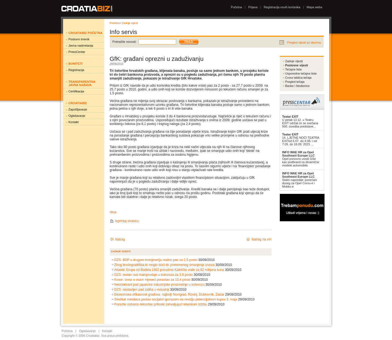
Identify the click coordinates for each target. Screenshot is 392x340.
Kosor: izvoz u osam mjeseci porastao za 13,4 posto (152, 280)
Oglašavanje (77, 115)
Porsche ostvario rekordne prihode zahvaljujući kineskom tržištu (160, 304)
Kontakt (74, 122)
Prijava (253, 7)
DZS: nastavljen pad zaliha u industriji (141, 289)
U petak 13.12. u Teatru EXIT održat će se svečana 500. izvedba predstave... (300, 121)
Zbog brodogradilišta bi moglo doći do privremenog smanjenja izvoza (164, 265)
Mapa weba (314, 7)
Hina (113, 212)
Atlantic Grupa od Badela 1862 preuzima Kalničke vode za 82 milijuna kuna (169, 270)
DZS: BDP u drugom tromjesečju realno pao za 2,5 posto (156, 260)
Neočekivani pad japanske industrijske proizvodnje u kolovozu (159, 285)
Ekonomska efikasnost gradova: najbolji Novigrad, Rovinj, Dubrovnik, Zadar (169, 294)
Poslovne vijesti (296, 65)
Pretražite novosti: (124, 41)
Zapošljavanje (78, 109)
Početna (236, 7)
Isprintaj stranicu (127, 221)
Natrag (120, 239)
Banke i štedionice (297, 85)
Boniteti (76, 63)
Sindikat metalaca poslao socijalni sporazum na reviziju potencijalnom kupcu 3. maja (175, 299)
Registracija (76, 70)
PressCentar (77, 51)
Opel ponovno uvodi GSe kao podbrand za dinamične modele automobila (300, 159)
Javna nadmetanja (81, 45)
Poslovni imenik (79, 39)
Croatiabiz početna (86, 33)
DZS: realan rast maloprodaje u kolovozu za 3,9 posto (153, 275)
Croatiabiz (78, 103)
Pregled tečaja (294, 81)
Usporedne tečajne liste (301, 73)
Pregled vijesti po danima (304, 42)
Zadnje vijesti (130, 23)
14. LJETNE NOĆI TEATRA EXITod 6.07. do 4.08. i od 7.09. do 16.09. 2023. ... (300, 139)
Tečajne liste (293, 69)
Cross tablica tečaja (298, 77)
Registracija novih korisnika (282, 7)
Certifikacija (76, 91)
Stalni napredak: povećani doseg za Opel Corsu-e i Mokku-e (299, 180)
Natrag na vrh (262, 239)
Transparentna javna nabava (82, 83)
